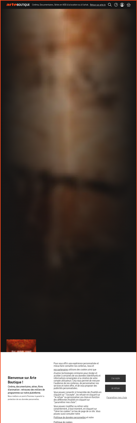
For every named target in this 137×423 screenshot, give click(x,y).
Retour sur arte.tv (98, 4)
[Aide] (116, 4)
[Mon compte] (122, 4)
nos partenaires (61, 369)
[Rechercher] (110, 4)
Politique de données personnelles (70, 417)
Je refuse (115, 388)
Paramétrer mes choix (117, 397)
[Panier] (128, 4)
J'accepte (115, 378)
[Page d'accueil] (18, 4)
